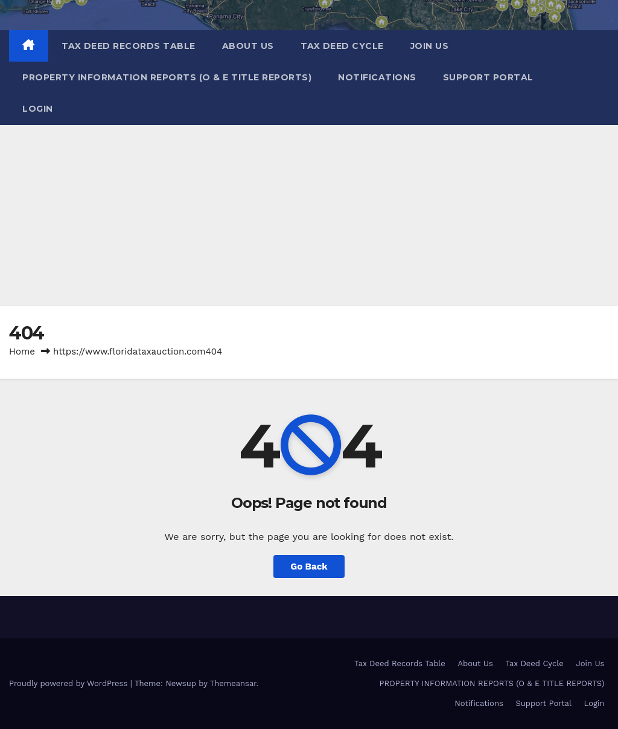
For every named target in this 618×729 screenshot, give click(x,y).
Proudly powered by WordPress (69, 683)
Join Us (429, 45)
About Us (248, 45)
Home (22, 351)
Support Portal (488, 77)
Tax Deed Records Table (129, 45)
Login (37, 108)
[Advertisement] (309, 215)
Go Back (309, 566)
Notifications (377, 77)
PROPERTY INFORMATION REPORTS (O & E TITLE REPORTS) (166, 77)
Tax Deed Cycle (342, 45)
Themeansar (233, 683)
